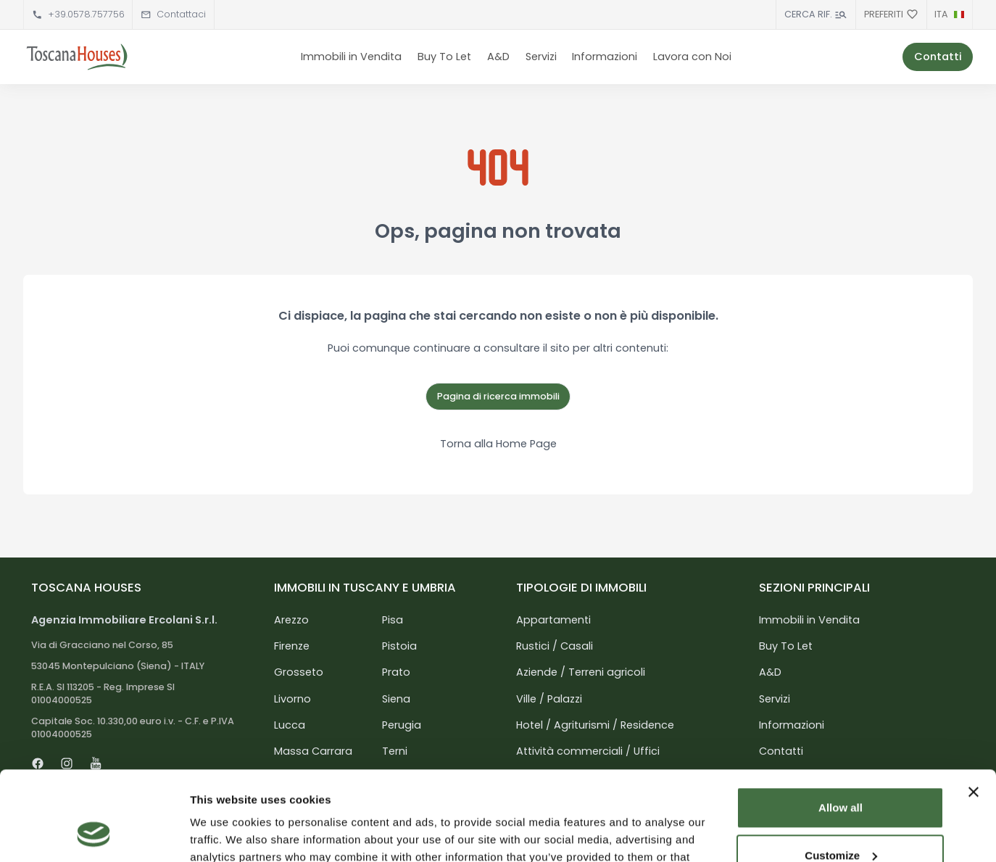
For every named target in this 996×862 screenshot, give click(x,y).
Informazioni (604, 56)
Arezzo (291, 620)
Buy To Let (444, 56)
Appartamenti (553, 620)
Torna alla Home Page (498, 443)
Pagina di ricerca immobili (498, 396)
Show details (223, 833)
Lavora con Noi (692, 56)
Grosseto (298, 672)
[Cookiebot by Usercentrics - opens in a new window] (93, 834)
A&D (498, 56)
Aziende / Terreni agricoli (580, 672)
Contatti (938, 56)
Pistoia (399, 646)
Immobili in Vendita (351, 56)
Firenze (292, 646)
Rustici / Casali (554, 646)
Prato (396, 672)
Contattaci (181, 14)
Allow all (840, 727)
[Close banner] (973, 711)
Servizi (541, 56)
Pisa (392, 620)
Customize (841, 774)
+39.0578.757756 (86, 14)
